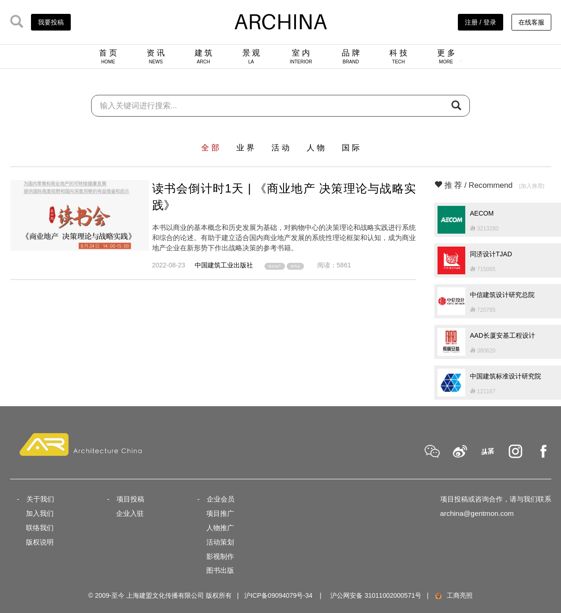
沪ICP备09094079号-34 (278, 595)
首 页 (108, 56)
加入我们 (40, 513)
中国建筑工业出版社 (224, 265)
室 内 (301, 56)
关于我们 (40, 499)
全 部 (210, 147)
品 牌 (351, 56)
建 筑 (204, 56)
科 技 (398, 56)
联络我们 (40, 528)
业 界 (245, 147)
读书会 (295, 266)
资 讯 (156, 56)
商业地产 (274, 266)
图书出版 (220, 570)
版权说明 (40, 542)
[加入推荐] (531, 186)
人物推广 (220, 528)
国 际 (351, 147)
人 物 (316, 147)
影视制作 (220, 556)
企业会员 (220, 499)
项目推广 (220, 513)
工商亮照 (453, 595)
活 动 (280, 147)
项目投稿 (130, 499)
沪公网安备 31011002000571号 (375, 595)
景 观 (251, 56)
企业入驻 (130, 513)
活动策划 (220, 542)
